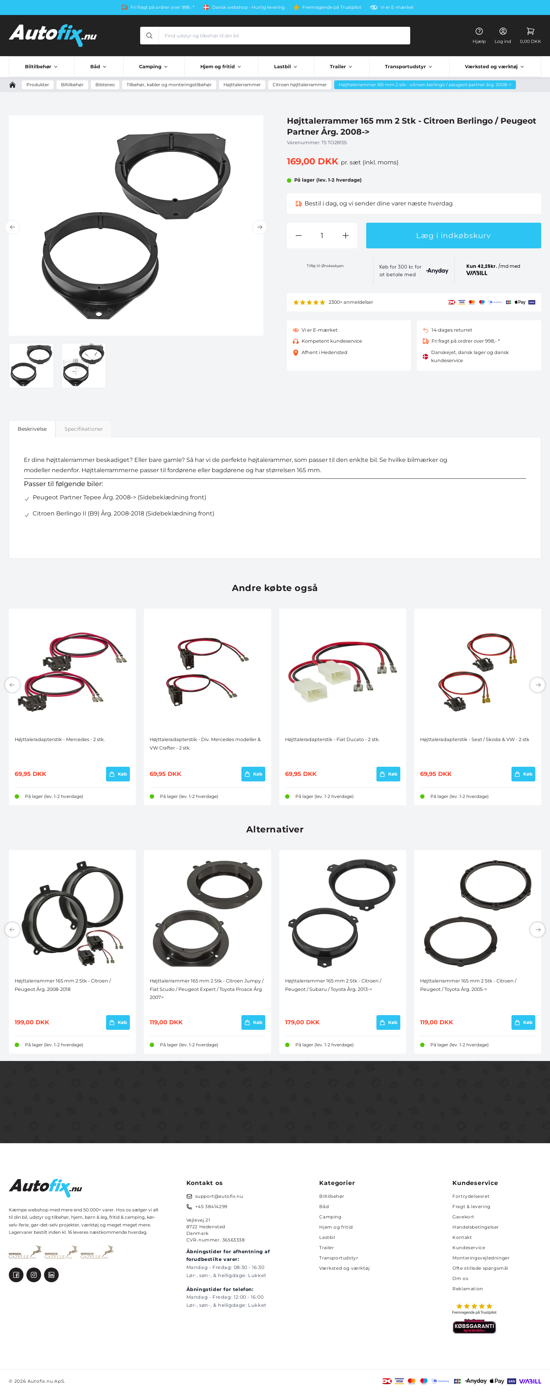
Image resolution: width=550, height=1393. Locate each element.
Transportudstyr (338, 1258)
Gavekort (463, 1216)
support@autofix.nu (219, 1196)
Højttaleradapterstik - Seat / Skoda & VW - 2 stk (474, 739)
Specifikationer (84, 429)
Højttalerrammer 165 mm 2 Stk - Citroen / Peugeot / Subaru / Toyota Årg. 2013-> (333, 985)
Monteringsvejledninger (481, 1258)
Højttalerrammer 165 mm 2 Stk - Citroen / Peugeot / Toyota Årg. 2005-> (468, 985)
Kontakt (462, 1237)
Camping (330, 1216)
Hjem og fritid (336, 1227)
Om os (460, 1278)
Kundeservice (468, 1247)
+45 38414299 (211, 1206)
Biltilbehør (332, 1196)
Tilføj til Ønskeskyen (325, 265)
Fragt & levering (471, 1206)
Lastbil (327, 1237)
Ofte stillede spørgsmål (480, 1268)
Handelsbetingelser (475, 1227)
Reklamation (467, 1288)
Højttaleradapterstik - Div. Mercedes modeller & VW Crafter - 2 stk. (205, 743)
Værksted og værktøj (344, 1268)
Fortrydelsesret (470, 1196)
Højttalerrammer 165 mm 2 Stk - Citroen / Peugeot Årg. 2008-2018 (63, 985)
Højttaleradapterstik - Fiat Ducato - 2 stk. (332, 739)
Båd (324, 1206)
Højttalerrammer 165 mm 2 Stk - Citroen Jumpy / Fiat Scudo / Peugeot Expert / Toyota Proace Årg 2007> (206, 989)
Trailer (326, 1247)
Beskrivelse (32, 429)
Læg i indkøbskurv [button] (453, 235)
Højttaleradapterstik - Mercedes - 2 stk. (60, 739)
